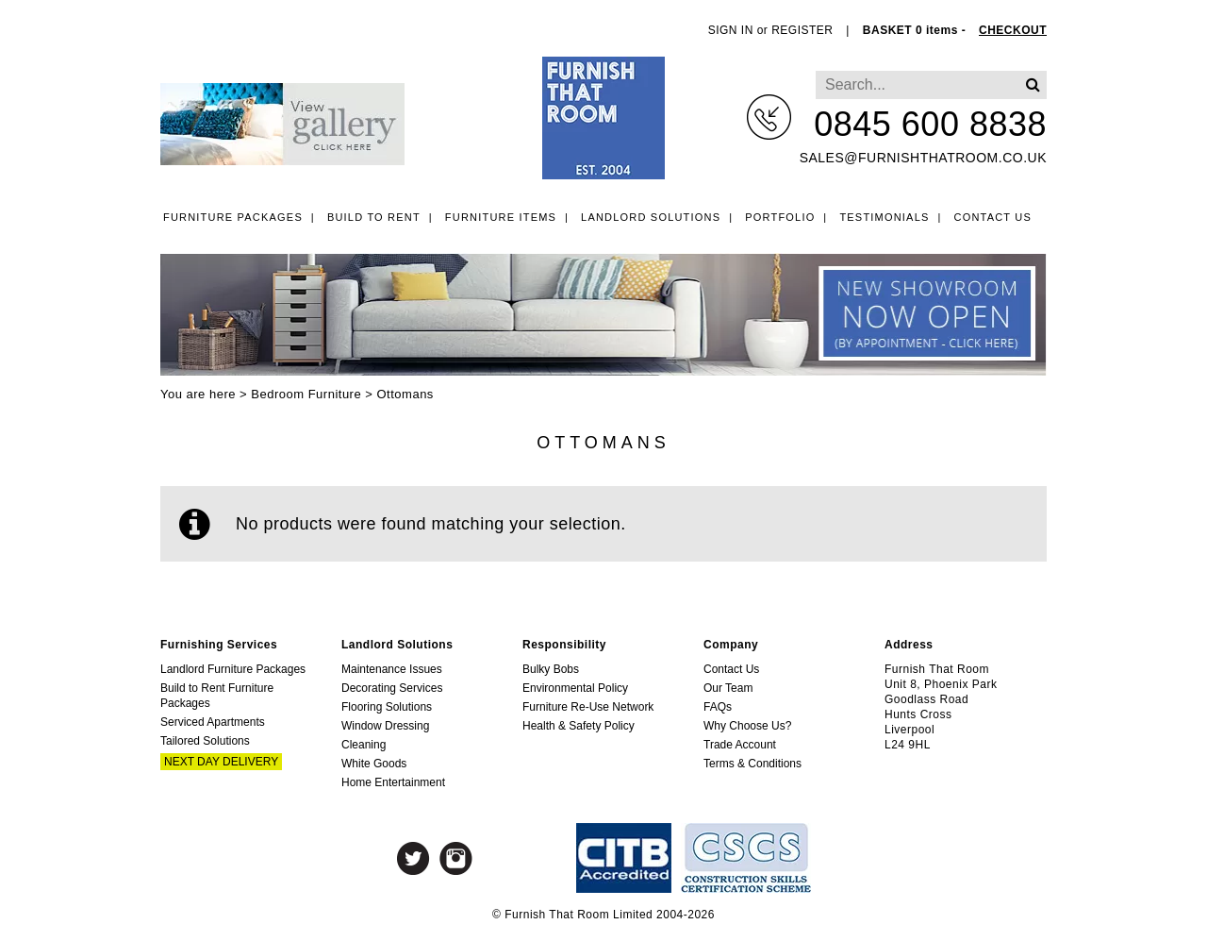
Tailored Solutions (205, 741)
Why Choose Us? (747, 725)
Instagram (455, 858)
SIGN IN (730, 30)
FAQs (717, 707)
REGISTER (802, 30)
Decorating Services (391, 688)
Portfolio (780, 217)
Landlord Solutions (650, 217)
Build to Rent (374, 217)
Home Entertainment (393, 782)
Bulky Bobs (550, 669)
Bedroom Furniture (306, 394)
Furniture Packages (233, 217)
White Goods (373, 763)
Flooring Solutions (386, 707)
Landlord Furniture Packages (233, 669)
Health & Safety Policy (578, 725)
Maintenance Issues (391, 669)
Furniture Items (500, 217)
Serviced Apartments (212, 722)
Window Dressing (385, 725)
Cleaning (363, 744)
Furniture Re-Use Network (587, 707)
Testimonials (884, 217)
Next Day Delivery (221, 761)
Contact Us (993, 217)
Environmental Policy (575, 688)
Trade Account (739, 744)
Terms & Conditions (752, 763)
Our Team (727, 688)
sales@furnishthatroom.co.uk (923, 157)
